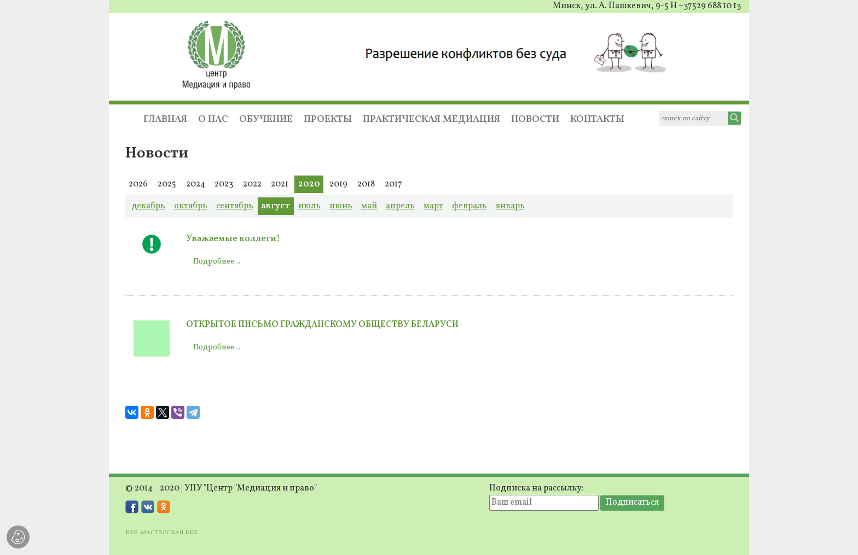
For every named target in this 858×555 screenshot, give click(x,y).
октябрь (190, 206)
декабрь (148, 206)
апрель (400, 206)
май (369, 206)
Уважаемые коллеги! (233, 239)
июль (309, 206)
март (433, 206)
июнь (340, 206)
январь (510, 206)
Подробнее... (216, 261)
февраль (469, 206)
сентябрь (234, 206)
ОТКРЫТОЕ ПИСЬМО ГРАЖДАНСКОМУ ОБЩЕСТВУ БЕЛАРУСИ (322, 325)
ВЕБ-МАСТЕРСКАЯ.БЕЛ (161, 532)
